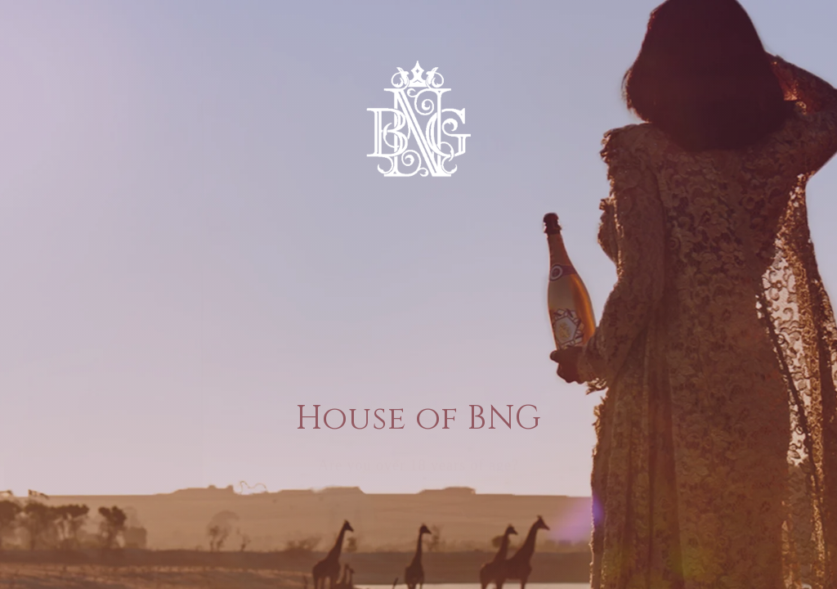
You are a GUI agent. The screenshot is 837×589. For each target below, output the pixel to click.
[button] (379, 505)
